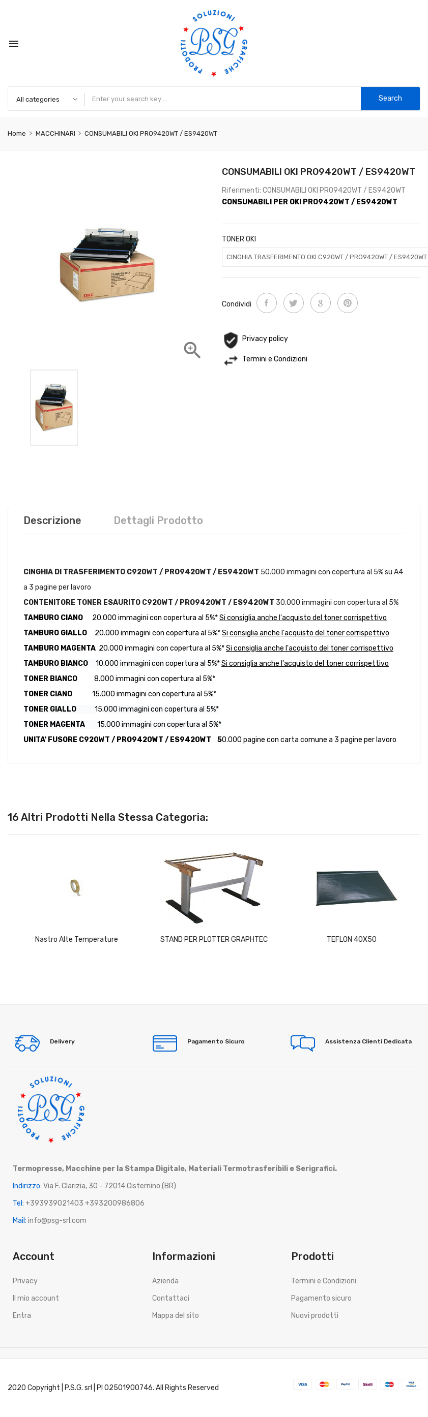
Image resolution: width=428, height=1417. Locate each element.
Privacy (25, 1281)
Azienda (165, 1281)
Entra (22, 1315)
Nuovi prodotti (314, 1315)
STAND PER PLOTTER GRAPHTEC (214, 939)
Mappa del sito (175, 1315)
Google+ (320, 303)
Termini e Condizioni (323, 1281)
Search (390, 98)
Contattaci (170, 1298)
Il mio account (36, 1298)
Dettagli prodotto (158, 520)
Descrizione (52, 520)
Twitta (293, 303)
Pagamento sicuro (321, 1298)
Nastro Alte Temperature (76, 939)
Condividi (266, 303)
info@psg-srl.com (57, 1220)
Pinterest (347, 303)
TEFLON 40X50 (352, 939)
